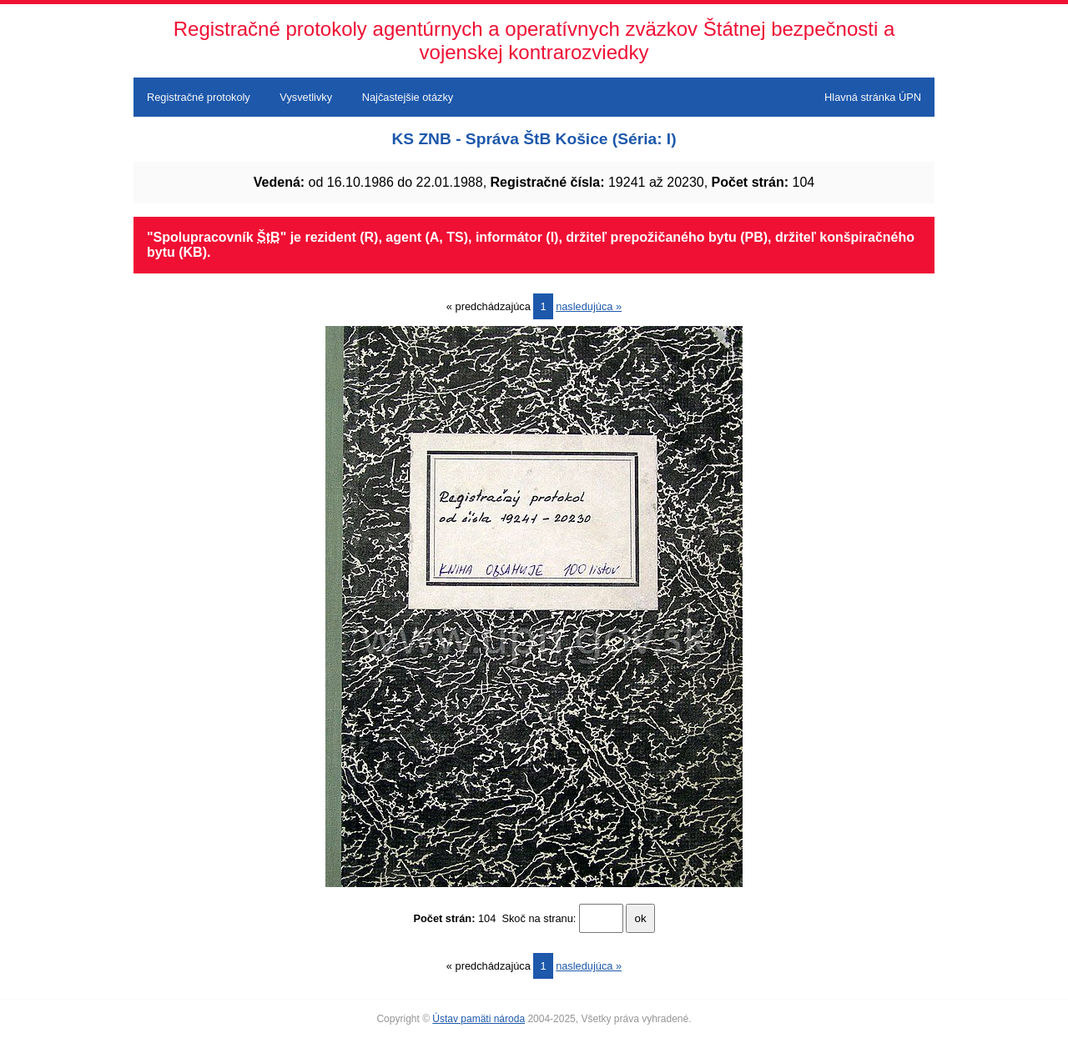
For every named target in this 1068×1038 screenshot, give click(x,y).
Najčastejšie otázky (408, 97)
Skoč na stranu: (538, 918)
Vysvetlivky (306, 97)
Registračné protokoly (198, 97)
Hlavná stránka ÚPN (872, 97)
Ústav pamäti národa (478, 1019)
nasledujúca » (589, 306)
